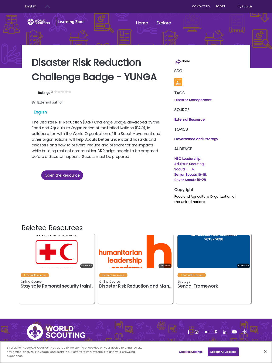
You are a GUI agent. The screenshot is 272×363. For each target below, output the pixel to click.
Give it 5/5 (78, 91)
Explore (166, 23)
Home (142, 23)
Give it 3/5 (71, 91)
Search (245, 6)
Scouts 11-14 (184, 169)
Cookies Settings (191, 354)
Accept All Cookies (223, 354)
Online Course (31, 281)
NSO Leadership (187, 158)
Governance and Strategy (196, 139)
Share (183, 61)
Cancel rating (60, 91)
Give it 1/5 (63, 91)
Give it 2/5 (67, 91)
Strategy (183, 281)
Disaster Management (193, 100)
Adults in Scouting (189, 164)
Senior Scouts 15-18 (190, 174)
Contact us (201, 6)
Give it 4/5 (74, 91)
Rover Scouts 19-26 (190, 179)
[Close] (265, 353)
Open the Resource (62, 175)
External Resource (189, 119)
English (40, 112)
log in (220, 6)
